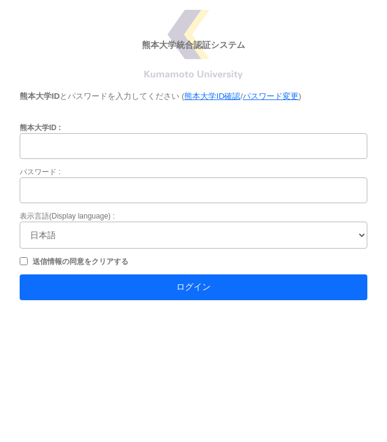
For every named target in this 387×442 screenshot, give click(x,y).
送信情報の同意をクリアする (80, 261)
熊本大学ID (38, 127)
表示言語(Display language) (65, 216)
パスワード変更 (271, 96)
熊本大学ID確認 (212, 96)
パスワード (38, 172)
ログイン (193, 287)
